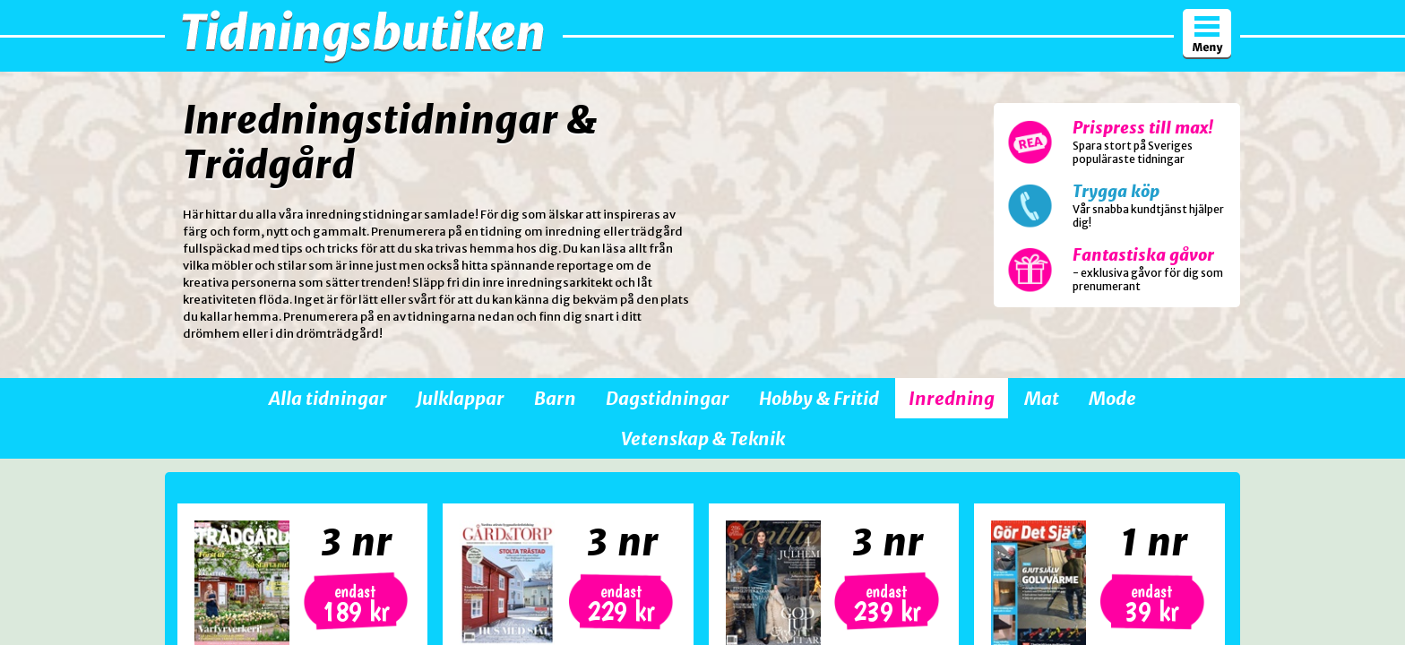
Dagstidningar (667, 398)
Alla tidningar (328, 398)
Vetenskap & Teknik (703, 438)
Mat (1041, 398)
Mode (1112, 398)
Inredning (952, 398)
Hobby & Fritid (819, 398)
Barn (555, 398)
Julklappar (460, 398)
